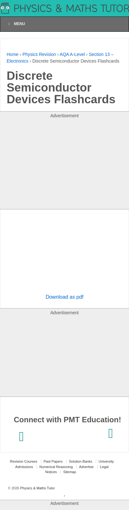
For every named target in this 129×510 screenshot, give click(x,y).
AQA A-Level (72, 54)
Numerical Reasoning (56, 467)
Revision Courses (23, 461)
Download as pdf (64, 297)
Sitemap (69, 472)
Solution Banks (80, 461)
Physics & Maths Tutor (37, 488)
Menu (16, 24)
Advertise (86, 467)
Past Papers (53, 461)
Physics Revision (39, 54)
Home (12, 54)
